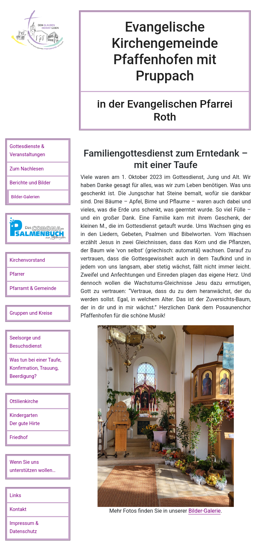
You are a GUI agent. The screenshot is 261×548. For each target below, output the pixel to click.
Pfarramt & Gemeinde (33, 288)
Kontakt (18, 509)
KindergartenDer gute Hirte (25, 419)
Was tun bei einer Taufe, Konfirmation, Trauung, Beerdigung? (35, 368)
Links (15, 495)
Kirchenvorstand (27, 260)
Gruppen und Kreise (31, 313)
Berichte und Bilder (30, 183)
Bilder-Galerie (204, 511)
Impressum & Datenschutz (24, 527)
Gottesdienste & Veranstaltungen (27, 151)
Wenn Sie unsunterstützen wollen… (32, 466)
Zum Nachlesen (27, 169)
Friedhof (19, 437)
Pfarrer (17, 274)
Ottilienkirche (24, 401)
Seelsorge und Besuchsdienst (25, 342)
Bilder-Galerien (25, 196)
